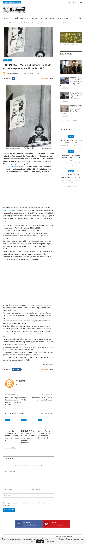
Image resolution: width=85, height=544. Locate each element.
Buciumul (69, 536)
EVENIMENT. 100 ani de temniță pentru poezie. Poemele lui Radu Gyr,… (71, 110)
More (59, 18)
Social (52, 18)
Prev (8, 447)
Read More (50, 541)
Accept (40, 542)
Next (13, 447)
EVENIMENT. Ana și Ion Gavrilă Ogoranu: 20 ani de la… (71, 157)
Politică (43, 18)
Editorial (24, 18)
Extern (34, 18)
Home (6, 18)
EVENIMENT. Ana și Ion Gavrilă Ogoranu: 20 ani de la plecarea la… (71, 82)
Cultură (14, 18)
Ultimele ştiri (7, 60)
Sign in (71, 2)
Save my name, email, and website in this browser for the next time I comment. (26, 504)
